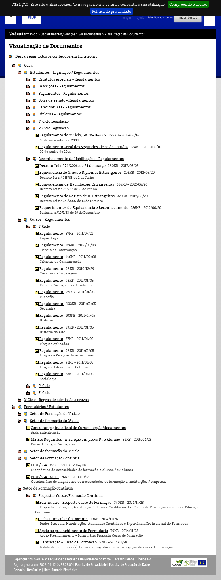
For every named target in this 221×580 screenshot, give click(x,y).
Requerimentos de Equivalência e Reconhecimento (83, 207)
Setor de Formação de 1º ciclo (55, 413)
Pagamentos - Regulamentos (64, 93)
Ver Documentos (90, 34)
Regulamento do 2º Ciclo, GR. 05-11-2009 (72, 135)
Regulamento (51, 233)
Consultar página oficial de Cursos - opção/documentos (78, 427)
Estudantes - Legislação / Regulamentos (64, 72)
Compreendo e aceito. (188, 4)
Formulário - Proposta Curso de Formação (75, 502)
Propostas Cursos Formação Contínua (71, 495)
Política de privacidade (111, 11)
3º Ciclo (44, 392)
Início (33, 34)
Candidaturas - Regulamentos (65, 107)
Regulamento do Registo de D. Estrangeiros (77, 196)
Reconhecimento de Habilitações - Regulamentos (81, 158)
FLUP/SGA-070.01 (45, 476)
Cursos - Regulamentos (50, 219)
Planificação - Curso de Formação (68, 542)
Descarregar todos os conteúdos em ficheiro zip (56, 56)
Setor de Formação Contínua (54, 458)
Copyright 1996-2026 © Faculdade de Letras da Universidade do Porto (63, 559)
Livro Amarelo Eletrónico (61, 570)
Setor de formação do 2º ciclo (54, 420)
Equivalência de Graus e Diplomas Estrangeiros (80, 172)
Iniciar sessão (187, 17)
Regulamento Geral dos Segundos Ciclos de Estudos (83, 146)
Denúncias (34, 570)
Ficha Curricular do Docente (63, 518)
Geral (28, 65)
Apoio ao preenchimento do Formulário (73, 530)
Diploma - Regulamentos (60, 114)
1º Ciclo (44, 226)
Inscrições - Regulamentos (62, 86)
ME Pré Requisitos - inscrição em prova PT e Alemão (75, 439)
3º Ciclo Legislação (54, 121)
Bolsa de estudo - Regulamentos (66, 100)
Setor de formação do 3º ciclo (54, 450)
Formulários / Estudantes (46, 406)
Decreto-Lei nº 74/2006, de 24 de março (72, 165)
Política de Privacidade (91, 564)
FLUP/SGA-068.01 (45, 465)
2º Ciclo (44, 385)
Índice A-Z (145, 559)
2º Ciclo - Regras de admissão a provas (56, 399)
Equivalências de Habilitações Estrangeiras (76, 184)
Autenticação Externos (160, 17)
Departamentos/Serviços (58, 34)
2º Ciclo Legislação (54, 128)
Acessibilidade (124, 559)
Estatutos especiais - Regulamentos (69, 79)
